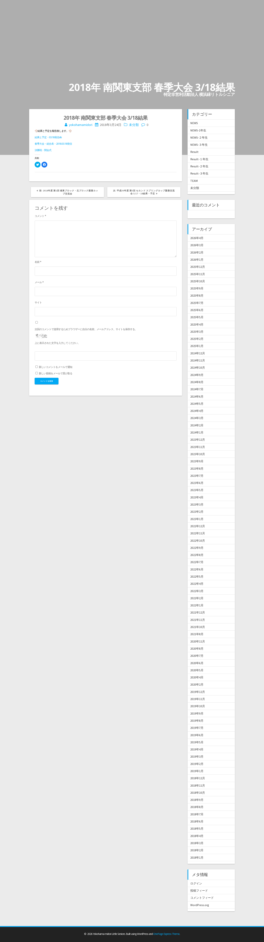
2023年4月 (196, 497)
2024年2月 (196, 425)
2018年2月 (196, 850)
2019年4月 (196, 749)
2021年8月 (196, 634)
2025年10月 (197, 281)
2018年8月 (196, 807)
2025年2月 (196, 339)
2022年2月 (196, 598)
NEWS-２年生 (199, 137)
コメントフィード (202, 897)
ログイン (196, 883)
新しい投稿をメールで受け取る (55, 373)
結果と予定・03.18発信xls (48, 137)
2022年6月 (196, 569)
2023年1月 (196, 519)
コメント (40, 216)
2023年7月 (196, 476)
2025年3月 (196, 331)
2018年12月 (197, 778)
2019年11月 (197, 699)
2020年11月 (197, 641)
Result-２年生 (199, 166)
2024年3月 (196, 418)
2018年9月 (196, 800)
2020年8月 (196, 648)
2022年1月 (196, 605)
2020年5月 (196, 670)
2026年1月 (196, 259)
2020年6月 (196, 663)
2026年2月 (196, 252)
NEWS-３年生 (199, 144)
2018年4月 (196, 836)
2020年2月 (196, 684)
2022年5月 (196, 576)
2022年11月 (197, 533)
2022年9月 (196, 548)
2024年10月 (197, 367)
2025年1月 (196, 346)
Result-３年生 (199, 173)
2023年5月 (196, 490)
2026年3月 (196, 245)
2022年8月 (196, 555)
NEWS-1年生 (198, 130)
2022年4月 (196, 583)
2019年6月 (196, 735)
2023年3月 (196, 504)
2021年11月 (197, 620)
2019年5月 (196, 742)
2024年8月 (196, 382)
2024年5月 (196, 403)
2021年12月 (197, 612)
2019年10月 (197, 706)
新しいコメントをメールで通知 (55, 367)
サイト (38, 302)
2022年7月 (196, 562)
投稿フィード (199, 890)
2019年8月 (196, 720)
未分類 (134, 125)
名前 (38, 262)
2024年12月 (197, 353)
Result (194, 152)
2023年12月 (197, 439)
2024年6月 (196, 396)
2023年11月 (197, 447)
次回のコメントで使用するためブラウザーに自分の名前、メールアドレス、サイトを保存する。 (86, 329)
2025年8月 (196, 295)
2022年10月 (197, 540)
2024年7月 (196, 389)
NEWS (194, 123)
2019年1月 (196, 771)
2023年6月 (196, 483)
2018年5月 (196, 828)
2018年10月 (197, 792)
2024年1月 (196, 432)
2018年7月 (196, 814)
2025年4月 (196, 324)
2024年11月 (197, 360)
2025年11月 (197, 274)
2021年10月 (197, 627)
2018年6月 (196, 821)
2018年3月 (196, 843)
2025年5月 (196, 317)
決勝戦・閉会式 (43, 150)
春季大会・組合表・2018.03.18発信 (53, 143)
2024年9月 (196, 375)
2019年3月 (196, 756)
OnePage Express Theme (166, 934)
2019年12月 (197, 692)
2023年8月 (196, 468)
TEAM (194, 181)
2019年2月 (196, 764)
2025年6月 (196, 310)
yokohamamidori (80, 125)
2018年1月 (196, 857)
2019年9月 (196, 713)
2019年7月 (196, 728)
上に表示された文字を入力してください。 (57, 343)
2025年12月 (197, 267)
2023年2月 (196, 511)
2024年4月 (196, 411)
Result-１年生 (199, 159)
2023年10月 (197, 454)
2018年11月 (197, 785)
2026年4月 (196, 238)
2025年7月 (196, 303)
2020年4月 (196, 677)
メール (39, 282)
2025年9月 (196, 288)
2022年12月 (197, 526)
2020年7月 (196, 656)
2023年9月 (196, 461)
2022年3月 (196, 591)
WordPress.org (199, 905)
